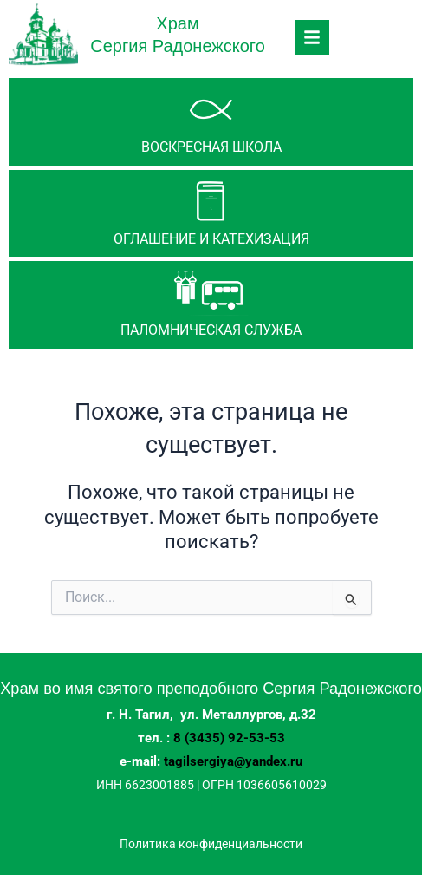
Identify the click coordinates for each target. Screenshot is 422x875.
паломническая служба (211, 330)
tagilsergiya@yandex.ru (233, 761)
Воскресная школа (211, 147)
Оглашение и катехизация (211, 239)
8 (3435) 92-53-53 (229, 738)
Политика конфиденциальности (211, 844)
